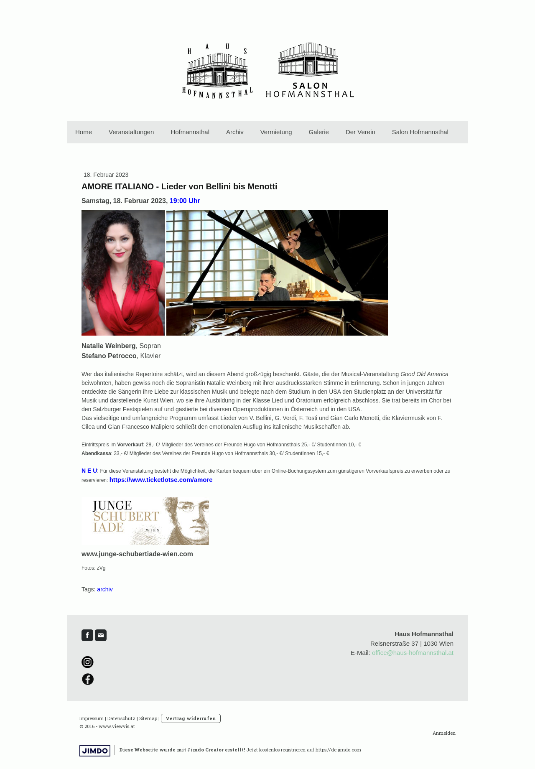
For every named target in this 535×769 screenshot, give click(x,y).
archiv (104, 589)
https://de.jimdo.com (338, 749)
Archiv (235, 131)
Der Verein (360, 131)
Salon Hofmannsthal (420, 131)
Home (83, 131)
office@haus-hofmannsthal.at (412, 652)
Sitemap (148, 718)
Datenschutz (121, 718)
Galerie (319, 131)
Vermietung (276, 131)
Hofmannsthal (190, 131)
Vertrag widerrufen (191, 718)
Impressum (91, 718)
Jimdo (94, 750)
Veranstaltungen (131, 131)
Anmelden (444, 733)
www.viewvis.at (117, 726)
